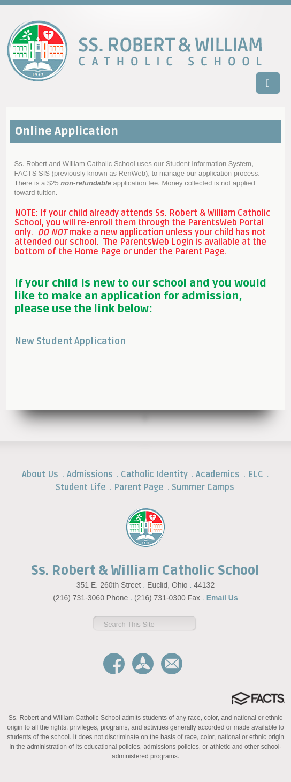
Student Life (81, 487)
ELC (255, 474)
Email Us (222, 597)
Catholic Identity (154, 474)
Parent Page (139, 487)
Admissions (90, 474)
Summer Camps (203, 487)
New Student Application (70, 341)
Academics (218, 474)
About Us (40, 474)
